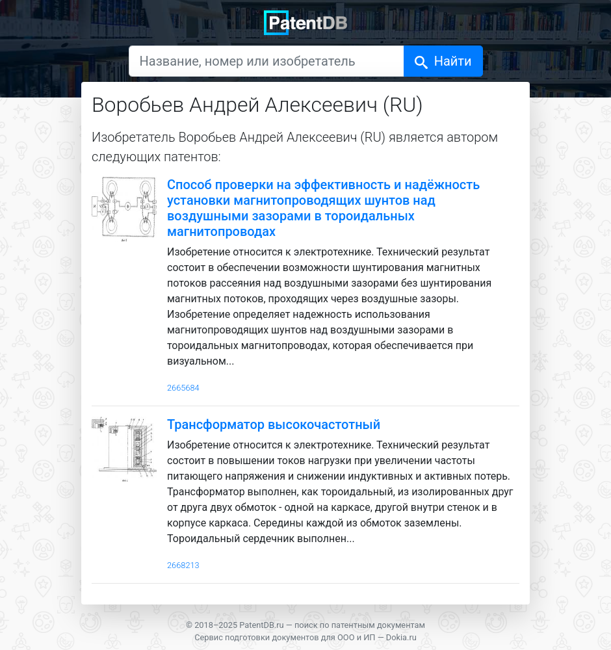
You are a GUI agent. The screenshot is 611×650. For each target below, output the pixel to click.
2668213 (183, 565)
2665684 (183, 388)
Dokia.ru (401, 637)
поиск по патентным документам (359, 625)
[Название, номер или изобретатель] (266, 61)
